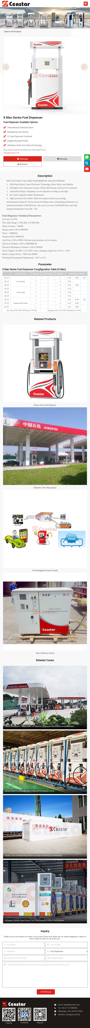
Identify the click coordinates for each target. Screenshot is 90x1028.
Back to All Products (11, 31)
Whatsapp (16, 159)
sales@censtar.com (11, 152)
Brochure (71, 159)
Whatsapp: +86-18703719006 (70, 1006)
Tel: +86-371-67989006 (67, 1002)
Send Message (46, 986)
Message (44, 159)
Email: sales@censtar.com (69, 999)
